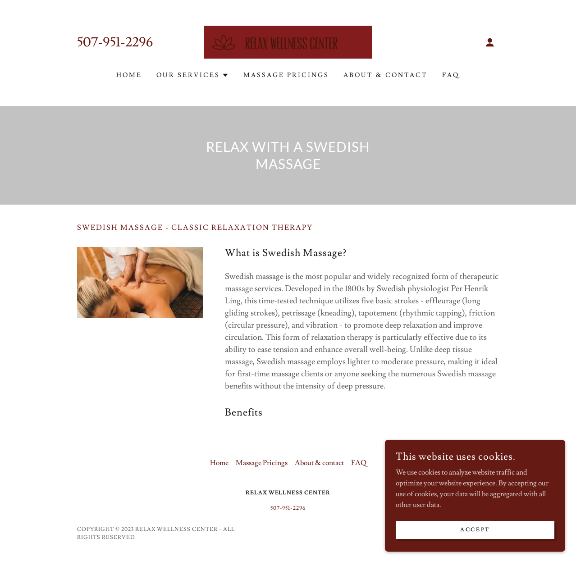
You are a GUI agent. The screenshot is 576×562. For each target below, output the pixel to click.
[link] (288, 40)
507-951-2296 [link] (115, 42)
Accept (474, 536)
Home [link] (129, 75)
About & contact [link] (385, 75)
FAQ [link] (451, 75)
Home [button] (219, 462)
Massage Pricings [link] (286, 75)
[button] (490, 42)
